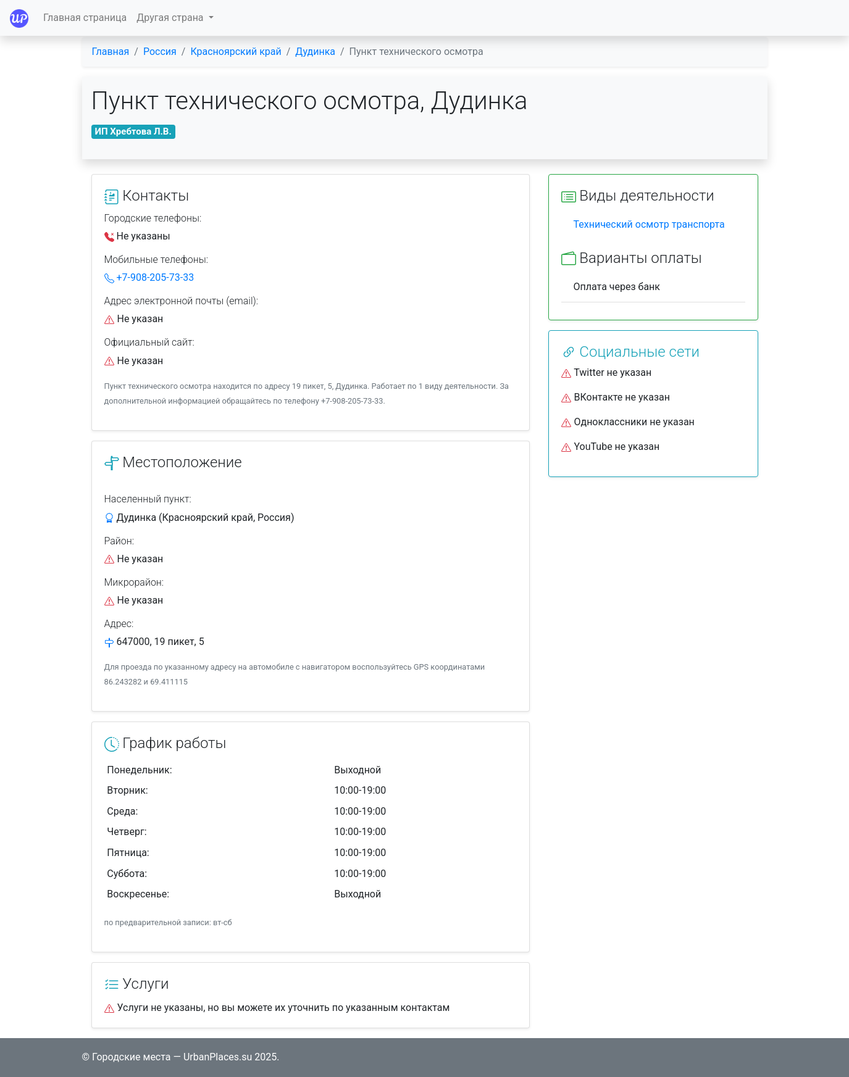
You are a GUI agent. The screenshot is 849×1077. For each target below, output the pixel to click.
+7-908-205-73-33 (149, 277)
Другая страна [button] (171, 17)
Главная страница (85, 17)
